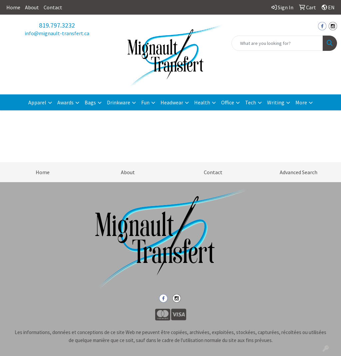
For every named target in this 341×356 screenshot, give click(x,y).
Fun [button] (145, 102)
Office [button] (227, 102)
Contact (53, 7)
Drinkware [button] (118, 102)
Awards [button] (65, 102)
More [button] (301, 102)
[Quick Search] (277, 43)
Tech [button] (250, 102)
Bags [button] (90, 102)
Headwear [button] (172, 102)
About (32, 7)
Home (13, 7)
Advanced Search (298, 172)
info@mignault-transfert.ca (57, 33)
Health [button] (202, 102)
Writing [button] (275, 102)
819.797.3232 (57, 25)
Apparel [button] (37, 102)
